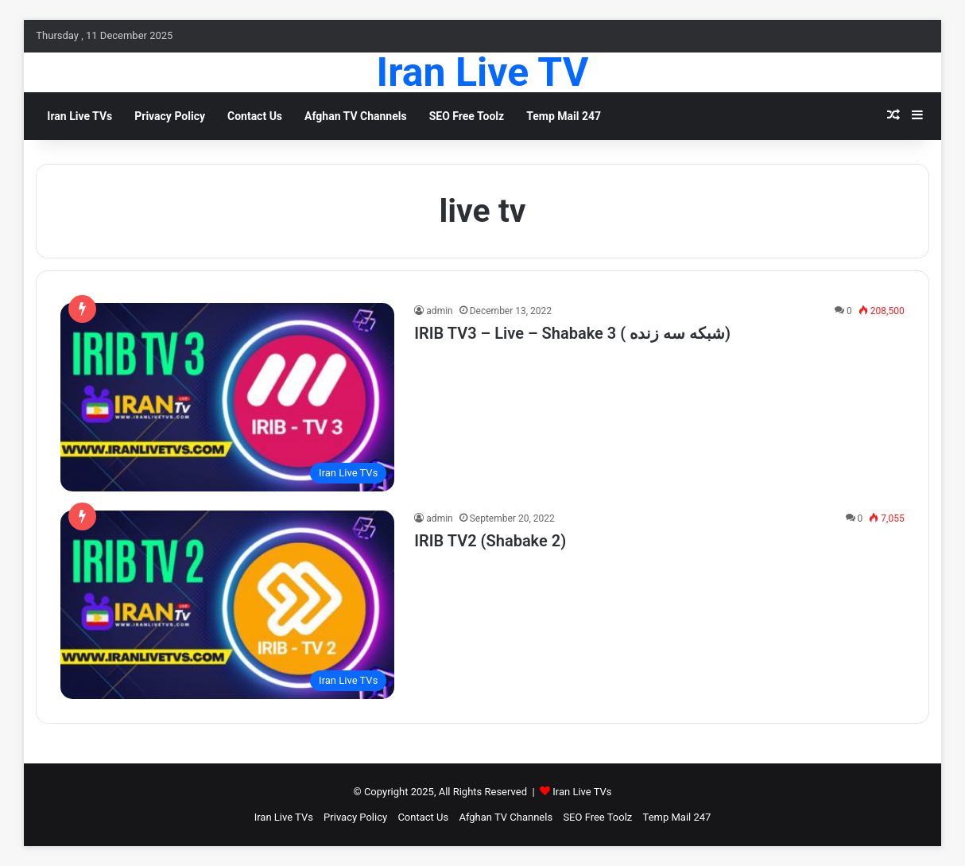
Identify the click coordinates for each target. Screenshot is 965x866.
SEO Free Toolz (467, 116)
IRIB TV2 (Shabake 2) (490, 540)
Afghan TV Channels (355, 116)
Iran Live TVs (581, 792)
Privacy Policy (169, 116)
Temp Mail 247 (563, 116)
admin (439, 310)
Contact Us (254, 116)
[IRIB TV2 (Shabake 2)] (227, 605)
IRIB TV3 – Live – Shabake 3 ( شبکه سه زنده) (572, 333)
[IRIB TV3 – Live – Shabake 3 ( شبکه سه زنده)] (227, 397)
